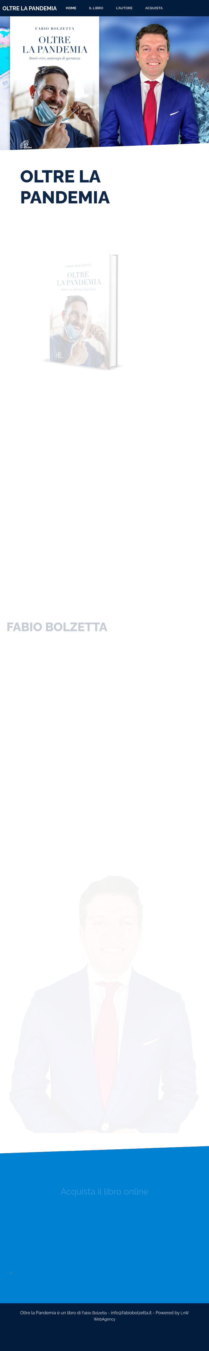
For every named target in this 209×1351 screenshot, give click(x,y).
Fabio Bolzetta (94, 1313)
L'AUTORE (124, 8)
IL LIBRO (96, 8)
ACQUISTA (154, 8)
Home (71, 8)
